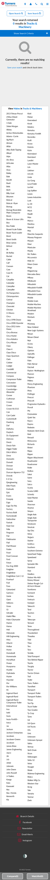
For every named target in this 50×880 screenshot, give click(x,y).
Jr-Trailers (10, 776)
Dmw (8, 455)
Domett (9, 462)
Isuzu (8, 716)
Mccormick (32, 257)
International (11, 706)
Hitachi (9, 643)
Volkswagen (32, 757)
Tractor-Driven (33, 673)
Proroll (30, 407)
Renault (30, 437)
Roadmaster (32, 461)
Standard (31, 567)
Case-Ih (9, 273)
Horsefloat (10, 660)
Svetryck (31, 599)
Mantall (30, 227)
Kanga (8, 779)
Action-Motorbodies (14, 133)
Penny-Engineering (35, 384)
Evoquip (9, 499)
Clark (8, 359)
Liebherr (30, 170)
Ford (8, 559)
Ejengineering (11, 482)
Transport (31, 690)
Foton (8, 563)
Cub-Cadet (10, 415)
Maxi (29, 244)
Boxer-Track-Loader (14, 233)
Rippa (29, 451)
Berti (8, 190)
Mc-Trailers (31, 254)
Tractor (30, 670)
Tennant (30, 623)
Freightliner (10, 573)
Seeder (30, 501)
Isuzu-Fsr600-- (12, 719)
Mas (29, 231)
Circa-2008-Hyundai (14, 323)
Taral (29, 609)
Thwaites (31, 636)
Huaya (9, 663)
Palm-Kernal (32, 364)
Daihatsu (10, 429)
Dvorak (9, 476)
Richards (31, 444)
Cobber (9, 362)
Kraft (29, 140)
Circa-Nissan (11, 342)
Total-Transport (33, 656)
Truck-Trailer (32, 706)
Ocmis (30, 344)
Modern (30, 314)
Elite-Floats (10, 486)
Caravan (9, 266)
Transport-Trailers (34, 696)
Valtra (29, 743)
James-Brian (11, 746)
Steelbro (30, 574)
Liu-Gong (31, 180)
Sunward (31, 593)
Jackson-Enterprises (14, 733)
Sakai (29, 474)
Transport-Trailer (34, 693)
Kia (7, 799)
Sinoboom (31, 524)
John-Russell (11, 773)
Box (8, 223)
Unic (29, 733)
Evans (8, 496)
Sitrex (29, 534)
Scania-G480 (32, 491)
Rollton (30, 471)
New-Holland (32, 327)
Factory (9, 509)
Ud (28, 720)
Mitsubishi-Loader (34, 294)
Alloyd (8, 153)
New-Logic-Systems (35, 330)
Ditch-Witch (11, 452)
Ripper (30, 454)
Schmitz (30, 494)
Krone (29, 144)
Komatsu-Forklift (34, 134)
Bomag (9, 206)
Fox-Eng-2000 (12, 566)
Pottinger (31, 394)
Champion (10, 303)
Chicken (9, 310)
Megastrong (32, 271)
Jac (7, 726)
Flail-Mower (11, 546)
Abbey (9, 130)
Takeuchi (31, 606)
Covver (9, 395)
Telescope (31, 619)
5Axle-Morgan (12, 126)
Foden (8, 549)
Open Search (16, 13)
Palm (29, 360)
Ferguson (10, 532)
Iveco (8, 723)
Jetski (8, 763)
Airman (9, 143)
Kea (7, 789)
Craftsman (10, 399)
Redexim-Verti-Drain (35, 431)
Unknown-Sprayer (34, 740)
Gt (7, 609)
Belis (8, 186)
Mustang (31, 324)
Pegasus (30, 377)
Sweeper (31, 603)
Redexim (31, 427)
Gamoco (9, 593)
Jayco (8, 753)
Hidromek (10, 633)
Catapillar (10, 279)
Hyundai (9, 680)
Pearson (30, 374)
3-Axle (9, 123)
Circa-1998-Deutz (13, 320)
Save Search (34, 13)
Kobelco (30, 127)
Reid (29, 434)
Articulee (10, 163)
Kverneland (32, 154)
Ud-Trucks (31, 727)
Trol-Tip (30, 703)
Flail (8, 542)
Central (9, 300)
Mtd (29, 320)
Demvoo (9, 439)
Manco (30, 221)
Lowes (30, 194)
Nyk (29, 340)
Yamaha (30, 793)
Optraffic (31, 354)
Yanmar (30, 797)
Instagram (25, 840)
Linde (29, 177)
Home (8, 650)
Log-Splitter (32, 190)
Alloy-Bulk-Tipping (13, 150)
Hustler (9, 670)
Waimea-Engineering (35, 773)
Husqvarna (10, 666)
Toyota (30, 663)
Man (29, 217)
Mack (29, 210)
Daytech (9, 432)
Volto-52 (31, 760)
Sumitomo (31, 589)
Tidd (29, 640)
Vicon (29, 753)
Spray (29, 561)
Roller (29, 468)
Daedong (10, 422)
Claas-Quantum (12, 356)
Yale (29, 790)
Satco (29, 484)
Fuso (8, 586)
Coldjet (9, 366)
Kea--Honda (11, 793)
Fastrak (9, 522)
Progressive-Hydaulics (36, 404)
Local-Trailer (32, 184)
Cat (7, 276)
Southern (31, 547)
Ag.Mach (10, 140)
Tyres (29, 716)
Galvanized (10, 589)
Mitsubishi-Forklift (34, 287)
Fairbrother (10, 519)
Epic (8, 492)
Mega (29, 267)
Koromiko (31, 137)
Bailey (8, 173)
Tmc (29, 646)
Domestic (10, 459)
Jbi (7, 756)
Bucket (9, 256)
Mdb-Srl (30, 261)
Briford (9, 246)
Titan (29, 643)
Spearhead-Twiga (34, 554)
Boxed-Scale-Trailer (14, 229)
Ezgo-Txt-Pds (11, 506)
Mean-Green (32, 264)
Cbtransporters (12, 296)
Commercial (11, 372)
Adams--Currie (12, 136)
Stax (29, 571)
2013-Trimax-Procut (14, 113)
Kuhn (29, 150)
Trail (29, 676)
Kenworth (10, 796)
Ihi (7, 690)
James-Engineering (14, 749)
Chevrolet (10, 306)
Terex (29, 626)
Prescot (30, 397)
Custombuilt (11, 419)
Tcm (29, 616)
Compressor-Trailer (14, 379)
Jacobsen (10, 736)
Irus (7, 709)
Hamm (9, 623)
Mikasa (30, 277)
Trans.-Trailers (32, 683)
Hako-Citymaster (13, 619)
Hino (8, 640)
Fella (8, 529)
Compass (10, 376)
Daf (7, 425)
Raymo (30, 424)
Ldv (28, 167)
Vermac (30, 747)
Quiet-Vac (31, 417)
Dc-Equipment (12, 435)
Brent (8, 236)
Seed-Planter (32, 498)
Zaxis (29, 800)
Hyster (9, 676)
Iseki (8, 712)
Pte (28, 411)
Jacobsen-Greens (13, 739)
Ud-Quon (31, 723)
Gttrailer (9, 613)
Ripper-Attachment (35, 457)
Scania (30, 488)
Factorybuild (11, 516)
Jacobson (10, 743)
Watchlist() (37, 876)
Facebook (25, 822)
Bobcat (9, 200)
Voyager (30, 767)
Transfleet (31, 686)
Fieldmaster (11, 539)
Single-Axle (31, 514)
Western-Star (32, 783)
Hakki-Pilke (10, 616)
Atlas (8, 166)
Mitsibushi (31, 281)
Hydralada (10, 673)
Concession (11, 383)
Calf (8, 263)
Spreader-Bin (32, 564)
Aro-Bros (10, 160)
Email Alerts (25, 834)
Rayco (30, 421)
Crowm (9, 402)
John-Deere (11, 769)
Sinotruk (30, 527)
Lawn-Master (32, 164)
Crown (9, 405)
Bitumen (9, 196)
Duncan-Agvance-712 (15, 472)
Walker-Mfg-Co (33, 780)
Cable (8, 259)
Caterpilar (10, 283)
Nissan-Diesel (33, 337)
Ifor (7, 683)
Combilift (10, 369)
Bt (7, 249)
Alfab (8, 146)
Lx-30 (29, 204)
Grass (8, 606)
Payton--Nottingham (35, 370)
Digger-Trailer (11, 449)
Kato (8, 783)
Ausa (8, 170)
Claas (8, 346)
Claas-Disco (11, 352)
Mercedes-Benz (33, 274)
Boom (8, 216)
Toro (29, 650)
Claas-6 (9, 349)
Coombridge (11, 386)
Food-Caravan (12, 556)
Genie (8, 596)
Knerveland (32, 120)
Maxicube (31, 247)
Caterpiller (10, 289)
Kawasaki (10, 786)
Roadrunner (32, 464)
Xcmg (29, 787)
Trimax (30, 700)
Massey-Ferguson (34, 237)
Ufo (29, 730)
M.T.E (29, 207)
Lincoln (30, 174)
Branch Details (25, 816)
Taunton (30, 613)
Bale (8, 176)
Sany (29, 481)
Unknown (31, 737)
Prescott (30, 401)
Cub (8, 412)
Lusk (29, 200)
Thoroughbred (33, 629)
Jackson (9, 729)
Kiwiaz (30, 117)
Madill (29, 214)
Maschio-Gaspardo (35, 234)
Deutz (8, 442)
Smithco (30, 544)
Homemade (11, 656)
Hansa (9, 626)
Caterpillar (10, 286)
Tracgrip (30, 666)
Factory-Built (11, 512)
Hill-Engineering (12, 636)
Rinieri (30, 447)
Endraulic (10, 489)
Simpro (30, 511)
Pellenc (30, 380)
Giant (8, 599)
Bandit (9, 180)
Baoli (8, 183)
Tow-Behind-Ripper (35, 660)
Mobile (30, 298)
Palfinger (31, 357)
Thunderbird (32, 633)
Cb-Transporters (12, 293)
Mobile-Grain (32, 301)
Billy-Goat (10, 193)
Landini (30, 160)
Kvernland (31, 157)
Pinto (29, 391)
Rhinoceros (32, 441)
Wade (29, 770)
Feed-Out (10, 526)
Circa (8, 316)
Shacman (31, 504)
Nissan (30, 334)
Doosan (9, 465)
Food (8, 553)
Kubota (30, 147)
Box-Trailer (10, 226)
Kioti (29, 113)
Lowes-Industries (34, 197)
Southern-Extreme (35, 550)
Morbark (31, 317)
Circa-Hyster (11, 336)
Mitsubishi (31, 284)
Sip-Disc (30, 530)
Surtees (30, 596)
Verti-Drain (32, 750)
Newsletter (25, 828)
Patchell (30, 367)
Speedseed (31, 557)
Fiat (7, 536)
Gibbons (9, 603)
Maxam (30, 241)
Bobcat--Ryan (12, 203)
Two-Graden (32, 710)
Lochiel (30, 187)
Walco (30, 777)
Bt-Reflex (10, 253)
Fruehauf (10, 579)
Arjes (8, 156)
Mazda (30, 251)
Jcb (7, 759)
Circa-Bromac (12, 332)
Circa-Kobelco (12, 339)
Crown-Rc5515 (12, 409)
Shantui (30, 508)
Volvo (29, 763)
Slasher (30, 540)
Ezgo (8, 502)
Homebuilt (10, 653)
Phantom (31, 387)
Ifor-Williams (11, 686)
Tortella (30, 653)
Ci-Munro (10, 313)
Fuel (8, 583)
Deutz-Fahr (11, 445)
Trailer (29, 680)
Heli (8, 629)
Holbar (9, 646)
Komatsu (31, 130)
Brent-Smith (11, 239)
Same (29, 478)
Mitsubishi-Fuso (33, 291)
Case (8, 269)
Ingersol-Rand (12, 693)
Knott (29, 123)
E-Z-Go (9, 479)
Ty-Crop (30, 713)
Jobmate (9, 766)
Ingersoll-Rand (12, 696)
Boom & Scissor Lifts (14, 219)
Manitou (30, 224)
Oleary (30, 347)
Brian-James (11, 243)
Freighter (10, 569)
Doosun (9, 469)
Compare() (12, 876)
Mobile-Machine (34, 304)
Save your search (14, 67)
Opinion (30, 350)
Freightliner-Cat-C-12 (15, 576)
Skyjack (30, 537)
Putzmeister (32, 414)
